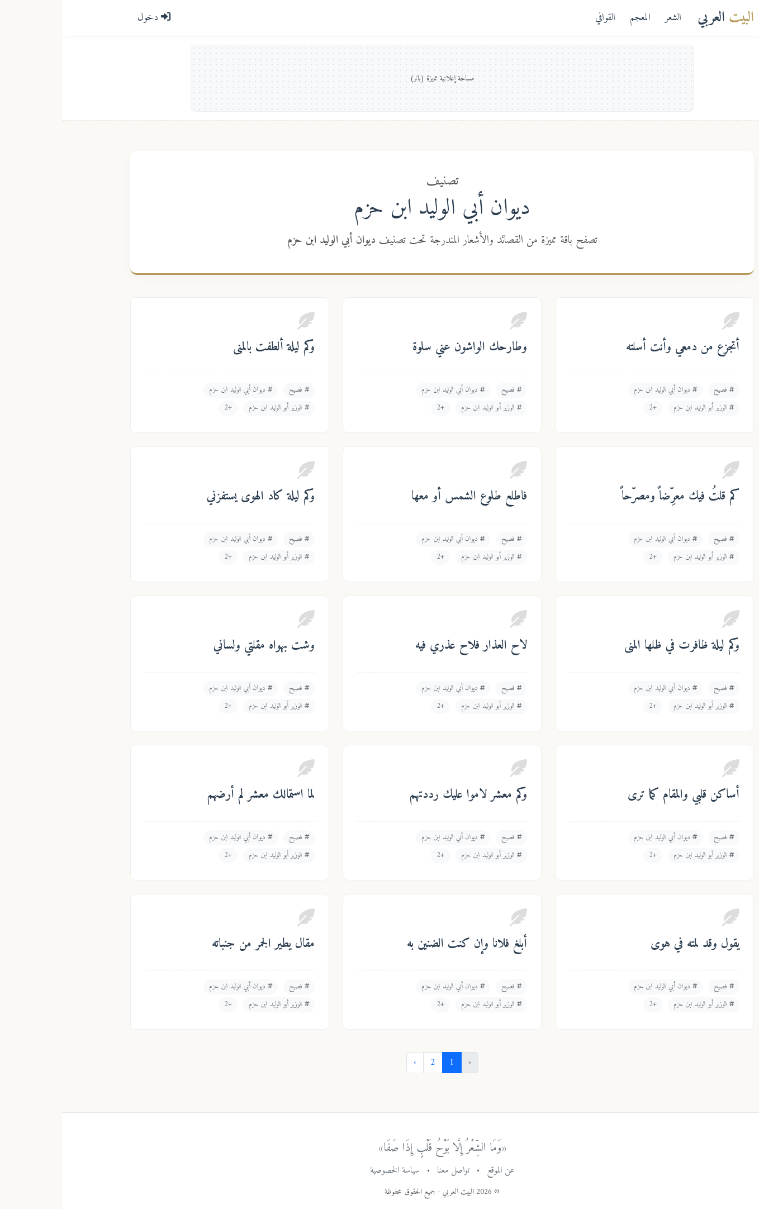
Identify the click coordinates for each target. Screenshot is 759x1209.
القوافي (543, 17)
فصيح (661, 390)
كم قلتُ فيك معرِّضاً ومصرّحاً (618, 496)
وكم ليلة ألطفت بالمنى (211, 347)
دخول (91, 17)
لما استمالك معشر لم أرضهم (198, 795)
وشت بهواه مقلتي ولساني (201, 645)
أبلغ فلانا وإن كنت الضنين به (404, 944)
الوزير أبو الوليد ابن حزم (641, 408)
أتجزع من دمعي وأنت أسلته (620, 347)
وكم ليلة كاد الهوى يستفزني (198, 496)
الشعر (611, 17)
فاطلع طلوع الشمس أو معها (406, 496)
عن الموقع (438, 1170)
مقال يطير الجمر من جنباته (200, 944)
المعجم (577, 17)
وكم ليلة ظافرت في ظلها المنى (619, 645)
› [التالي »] (352, 1062)
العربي (663, 17)
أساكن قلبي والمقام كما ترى (621, 795)
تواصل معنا (390, 1170)
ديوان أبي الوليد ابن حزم (602, 390)
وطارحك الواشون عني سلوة (407, 347)
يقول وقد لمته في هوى (632, 944)
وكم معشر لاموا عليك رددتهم (405, 795)
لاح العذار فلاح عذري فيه (408, 645)
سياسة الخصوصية (332, 1170)
